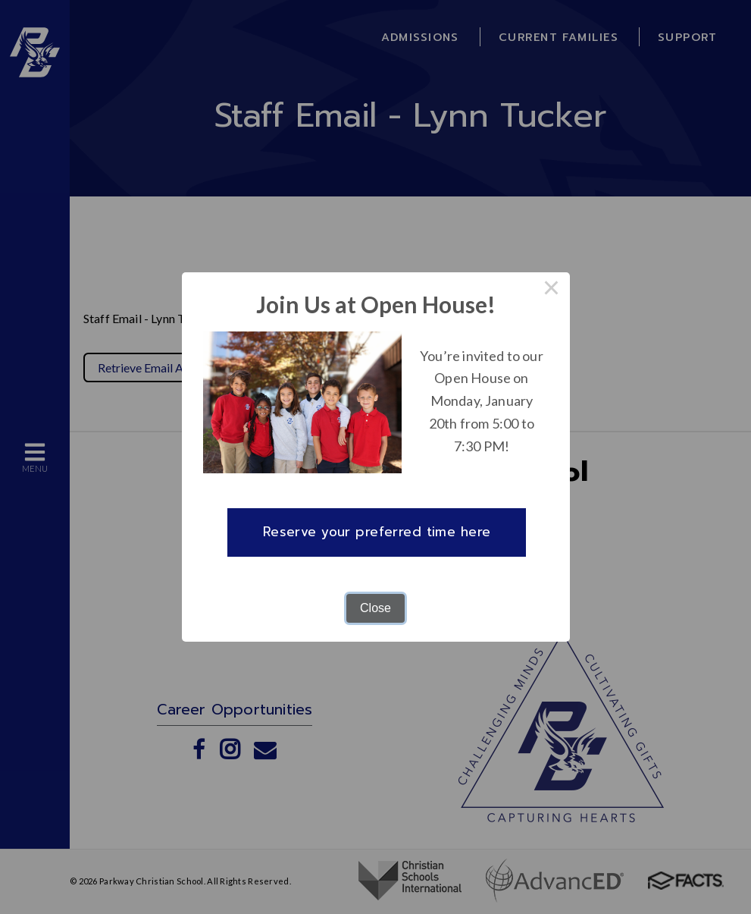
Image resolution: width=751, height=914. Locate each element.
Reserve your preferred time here (377, 532)
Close (375, 607)
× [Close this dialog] (552, 290)
